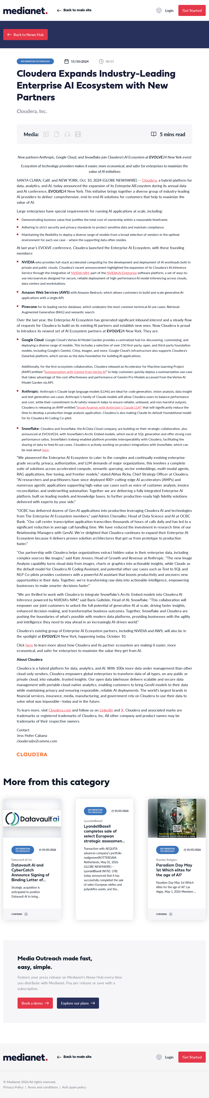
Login (164, 10)
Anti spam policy (74, 1087)
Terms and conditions (43, 1087)
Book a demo (35, 1003)
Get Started (192, 10)
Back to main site (74, 10)
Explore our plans (78, 1003)
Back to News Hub (25, 34)
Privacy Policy (13, 1087)
